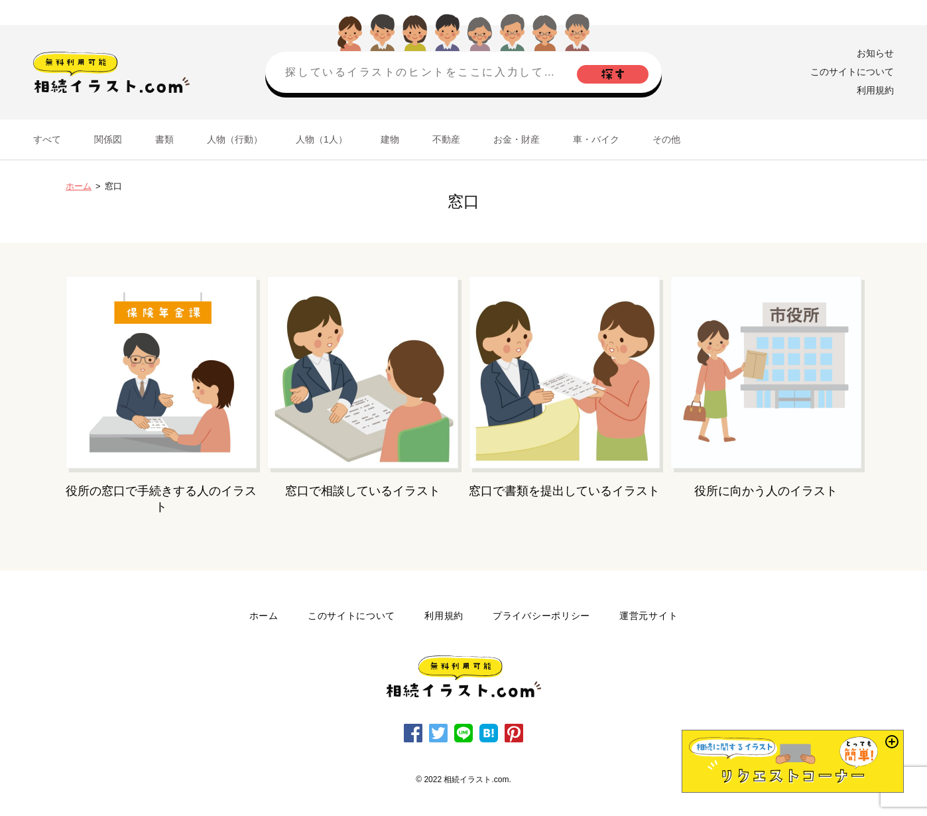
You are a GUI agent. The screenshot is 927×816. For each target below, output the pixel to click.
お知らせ (875, 53)
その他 (666, 139)
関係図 (108, 139)
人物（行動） (235, 139)
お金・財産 (516, 139)
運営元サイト (648, 615)
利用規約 (875, 90)
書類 (164, 139)
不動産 (446, 139)
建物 (390, 139)
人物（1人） (321, 139)
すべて (47, 139)
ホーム (79, 186)
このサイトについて (852, 71)
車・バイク (596, 139)
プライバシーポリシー (541, 615)
